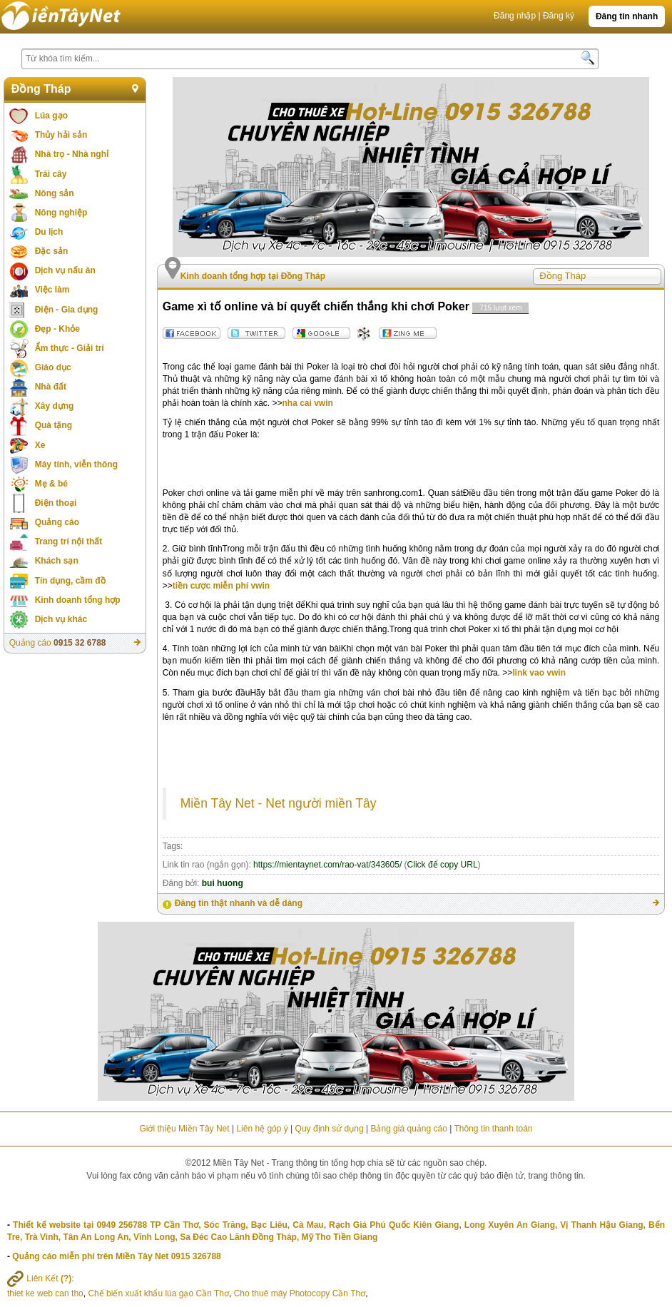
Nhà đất (50, 387)
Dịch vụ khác (61, 619)
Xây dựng (54, 406)
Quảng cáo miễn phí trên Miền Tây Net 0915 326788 (116, 1256)
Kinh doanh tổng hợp (78, 600)
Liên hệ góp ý (261, 1129)
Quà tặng (53, 425)
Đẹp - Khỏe (57, 329)
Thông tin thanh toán (493, 1129)
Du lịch (49, 232)
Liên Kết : (40, 1278)
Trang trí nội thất (69, 541)
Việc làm (52, 290)
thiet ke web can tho (45, 1293)
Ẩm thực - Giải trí (69, 348)
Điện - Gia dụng (66, 310)
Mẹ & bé (51, 484)
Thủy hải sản (61, 135)
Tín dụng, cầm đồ (70, 581)
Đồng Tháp (41, 89)
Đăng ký (558, 16)
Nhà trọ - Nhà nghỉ (71, 154)
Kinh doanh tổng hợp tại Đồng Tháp (252, 276)
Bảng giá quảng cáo (408, 1129)
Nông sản (54, 193)
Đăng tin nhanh (627, 16)
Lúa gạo (51, 116)
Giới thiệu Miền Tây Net (184, 1129)
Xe (40, 445)
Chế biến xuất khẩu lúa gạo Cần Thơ (158, 1293)
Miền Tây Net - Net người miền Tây (278, 803)
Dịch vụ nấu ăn (65, 270)
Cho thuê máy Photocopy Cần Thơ (300, 1293)
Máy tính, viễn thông (76, 464)
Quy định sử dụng (329, 1129)
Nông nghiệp (61, 213)
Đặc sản (51, 251)
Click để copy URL (442, 865)
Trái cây (51, 174)
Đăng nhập (515, 16)
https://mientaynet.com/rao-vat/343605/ (327, 865)
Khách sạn (56, 561)
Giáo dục (53, 367)
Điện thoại (56, 503)
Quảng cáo (57, 522)
